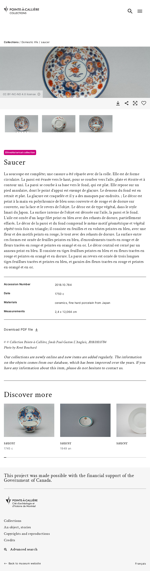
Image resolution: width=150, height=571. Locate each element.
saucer (9, 443)
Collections (11, 42)
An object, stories (17, 527)
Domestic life (29, 42)
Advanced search (24, 549)
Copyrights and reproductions (27, 533)
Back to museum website (25, 563)
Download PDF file (18, 329)
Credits (9, 540)
